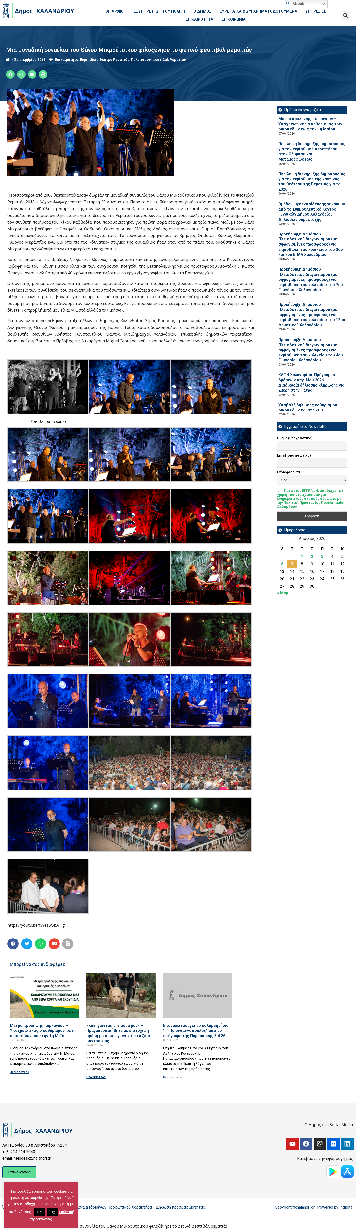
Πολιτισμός (141, 60)
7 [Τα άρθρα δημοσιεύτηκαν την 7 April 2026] (292, 564)
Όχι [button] (52, 1212)
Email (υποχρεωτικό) (294, 455)
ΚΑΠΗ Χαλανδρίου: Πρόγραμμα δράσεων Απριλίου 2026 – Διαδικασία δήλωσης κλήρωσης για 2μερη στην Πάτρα (311, 382)
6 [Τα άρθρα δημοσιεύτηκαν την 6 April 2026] (282, 564)
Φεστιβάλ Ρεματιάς (169, 60)
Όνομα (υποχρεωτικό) (294, 438)
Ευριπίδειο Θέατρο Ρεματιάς (104, 60)
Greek (295, 4)
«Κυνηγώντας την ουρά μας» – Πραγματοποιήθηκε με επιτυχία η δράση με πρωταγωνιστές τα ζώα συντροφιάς (118, 1033)
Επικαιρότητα (66, 60)
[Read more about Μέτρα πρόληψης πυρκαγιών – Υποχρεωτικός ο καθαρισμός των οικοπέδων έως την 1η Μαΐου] (44, 995)
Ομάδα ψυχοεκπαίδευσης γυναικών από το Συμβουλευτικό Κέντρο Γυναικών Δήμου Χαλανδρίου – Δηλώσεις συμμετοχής (311, 212)
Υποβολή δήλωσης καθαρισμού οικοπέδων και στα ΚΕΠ (307, 407)
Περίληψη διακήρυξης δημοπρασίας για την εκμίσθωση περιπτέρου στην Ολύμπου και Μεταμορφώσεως (311, 151)
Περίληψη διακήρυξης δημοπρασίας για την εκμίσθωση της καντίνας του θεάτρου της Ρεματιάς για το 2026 (311, 182)
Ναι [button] (39, 1212)
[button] (346, 15)
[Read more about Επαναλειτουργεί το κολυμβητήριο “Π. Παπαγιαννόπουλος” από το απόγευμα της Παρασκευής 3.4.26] (197, 995)
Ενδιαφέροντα (288, 472)
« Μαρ (282, 593)
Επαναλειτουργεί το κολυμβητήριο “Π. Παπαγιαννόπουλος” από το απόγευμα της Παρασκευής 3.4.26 (196, 1030)
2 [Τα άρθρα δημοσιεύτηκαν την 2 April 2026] (312, 556)
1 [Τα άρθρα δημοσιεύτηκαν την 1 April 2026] (302, 556)
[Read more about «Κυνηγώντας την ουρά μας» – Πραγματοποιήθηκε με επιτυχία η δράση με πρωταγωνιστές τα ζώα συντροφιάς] (120, 995)
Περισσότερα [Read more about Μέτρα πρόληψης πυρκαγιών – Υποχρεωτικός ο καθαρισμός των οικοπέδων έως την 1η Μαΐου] (19, 1072)
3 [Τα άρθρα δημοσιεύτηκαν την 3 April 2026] (322, 556)
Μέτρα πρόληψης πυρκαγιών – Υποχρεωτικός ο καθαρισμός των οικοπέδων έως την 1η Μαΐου (42, 1030)
